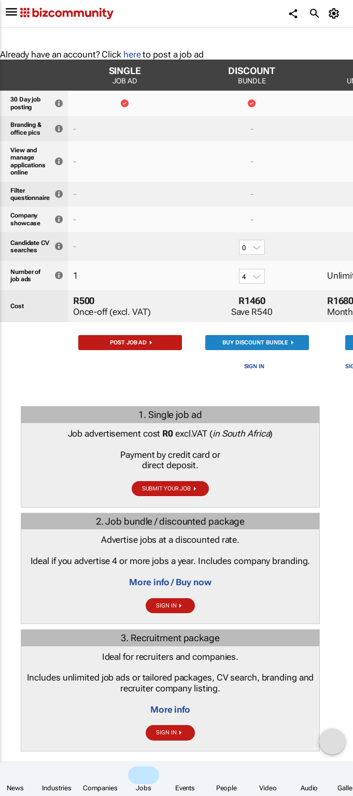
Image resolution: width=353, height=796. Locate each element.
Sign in (254, 366)
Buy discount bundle (255, 342)
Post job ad (128, 342)
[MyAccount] (335, 13)
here (132, 54)
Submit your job (166, 488)
